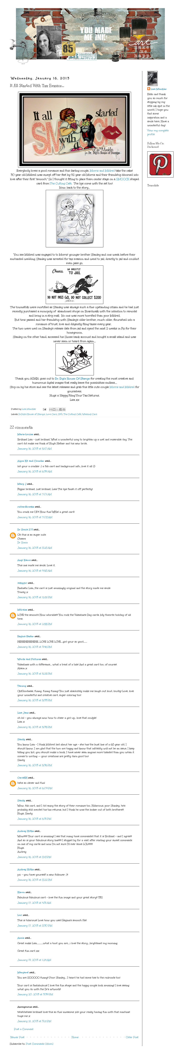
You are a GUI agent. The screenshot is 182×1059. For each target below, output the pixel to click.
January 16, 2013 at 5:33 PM (35, 700)
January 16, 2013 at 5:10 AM (35, 448)
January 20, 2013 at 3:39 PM (35, 994)
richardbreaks (26, 506)
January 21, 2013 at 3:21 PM (34, 1021)
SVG (60, 414)
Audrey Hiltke (26, 831)
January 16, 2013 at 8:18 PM (34, 857)
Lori (20, 915)
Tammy (22, 686)
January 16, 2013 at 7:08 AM (35, 517)
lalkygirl (22, 583)
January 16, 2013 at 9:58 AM (35, 570)
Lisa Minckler (159, 89)
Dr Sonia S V (25, 529)
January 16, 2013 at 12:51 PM (35, 597)
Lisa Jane (23, 712)
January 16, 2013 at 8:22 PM (35, 880)
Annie (21, 938)
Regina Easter (26, 636)
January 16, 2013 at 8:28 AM (35, 548)
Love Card (51, 414)
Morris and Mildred (102, 170)
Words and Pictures (29, 659)
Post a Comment (23, 1029)
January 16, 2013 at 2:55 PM (35, 624)
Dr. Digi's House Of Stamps (72, 378)
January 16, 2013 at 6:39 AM (35, 471)
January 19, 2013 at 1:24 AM (34, 960)
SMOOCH (122, 179)
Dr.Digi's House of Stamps (32, 414)
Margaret (23, 972)
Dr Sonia (23, 542)
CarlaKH (22, 777)
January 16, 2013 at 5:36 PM (35, 765)
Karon (21, 892)
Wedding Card (89, 414)
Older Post (132, 1037)
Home (75, 1037)
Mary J (22, 484)
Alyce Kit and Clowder (31, 461)
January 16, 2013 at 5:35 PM (35, 727)
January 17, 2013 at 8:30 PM (35, 925)
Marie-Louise (25, 434)
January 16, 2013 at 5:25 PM (35, 673)
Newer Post (17, 1037)
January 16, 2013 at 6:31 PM (34, 819)
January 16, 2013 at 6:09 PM (35, 788)
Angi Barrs (24, 560)
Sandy (21, 739)
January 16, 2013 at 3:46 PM (35, 647)
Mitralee (22, 609)
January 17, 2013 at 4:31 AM (34, 903)
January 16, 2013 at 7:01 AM (35, 494)
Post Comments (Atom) (39, 1044)
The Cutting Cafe (61, 183)
